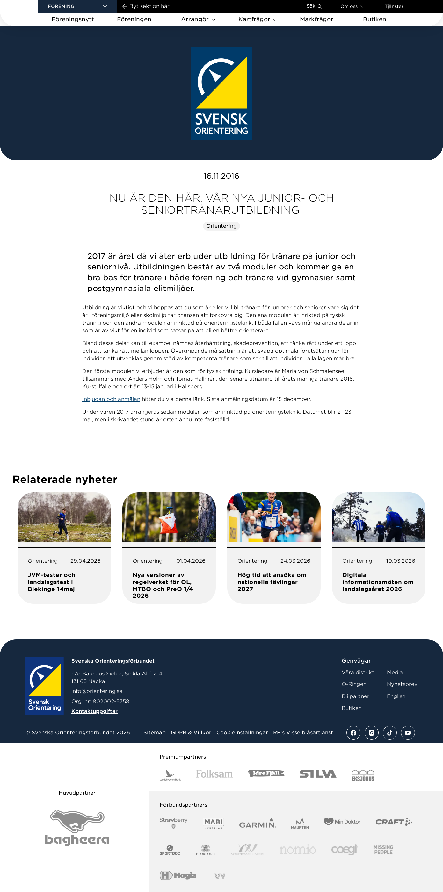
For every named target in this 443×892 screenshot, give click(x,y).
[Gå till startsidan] (29, 13)
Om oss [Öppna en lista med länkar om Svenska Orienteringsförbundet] (352, 6)
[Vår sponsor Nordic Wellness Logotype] (248, 849)
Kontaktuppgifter (94, 711)
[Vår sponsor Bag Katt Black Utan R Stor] (77, 828)
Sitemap (154, 732)
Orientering (221, 226)
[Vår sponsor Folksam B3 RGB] (214, 775)
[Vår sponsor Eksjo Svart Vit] (363, 775)
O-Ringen (354, 684)
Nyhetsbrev (402, 684)
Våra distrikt (358, 672)
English (396, 696)
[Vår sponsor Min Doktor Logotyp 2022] (342, 823)
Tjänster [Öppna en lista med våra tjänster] (394, 6)
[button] (77, 6)
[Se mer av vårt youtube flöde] (408, 733)
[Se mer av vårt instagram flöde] (372, 733)
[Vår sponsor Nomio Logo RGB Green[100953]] (298, 849)
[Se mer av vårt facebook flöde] (353, 733)
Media (395, 672)
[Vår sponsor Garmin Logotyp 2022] (257, 823)
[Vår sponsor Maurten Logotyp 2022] (300, 823)
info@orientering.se (96, 691)
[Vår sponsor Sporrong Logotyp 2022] (205, 849)
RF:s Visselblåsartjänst (303, 732)
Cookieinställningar (242, 732)
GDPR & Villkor (191, 732)
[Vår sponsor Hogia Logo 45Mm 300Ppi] (178, 876)
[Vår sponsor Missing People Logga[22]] (383, 849)
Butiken (352, 708)
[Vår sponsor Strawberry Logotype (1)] (174, 823)
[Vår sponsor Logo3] (344, 849)
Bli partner (355, 696)
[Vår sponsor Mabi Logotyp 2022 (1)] (213, 823)
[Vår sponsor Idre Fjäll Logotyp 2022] (266, 775)
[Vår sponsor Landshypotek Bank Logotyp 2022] (170, 775)
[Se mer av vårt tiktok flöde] (390, 733)
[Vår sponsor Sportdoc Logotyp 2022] (170, 849)
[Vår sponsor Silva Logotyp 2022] (318, 775)
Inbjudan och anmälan (111, 399)
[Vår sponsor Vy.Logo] (220, 876)
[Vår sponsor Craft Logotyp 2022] (394, 823)
